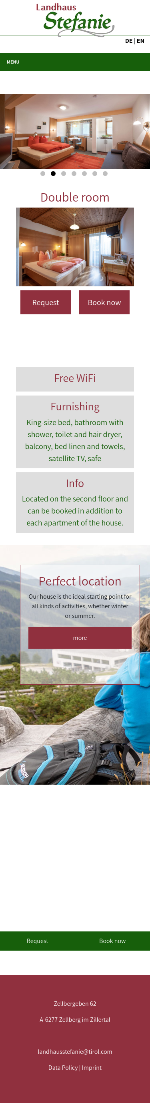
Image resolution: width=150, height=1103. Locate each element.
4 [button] (75, 175)
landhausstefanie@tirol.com (75, 1051)
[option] (75, 131)
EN (140, 40)
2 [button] (54, 175)
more (80, 637)
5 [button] (86, 175)
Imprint (92, 1067)
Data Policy (63, 1067)
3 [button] (65, 175)
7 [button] (106, 175)
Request (45, 302)
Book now (104, 302)
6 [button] (96, 175)
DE (129, 40)
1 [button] (44, 175)
